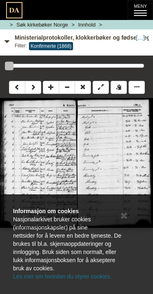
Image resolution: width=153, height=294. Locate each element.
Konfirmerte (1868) (51, 46)
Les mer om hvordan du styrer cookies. (62, 276)
